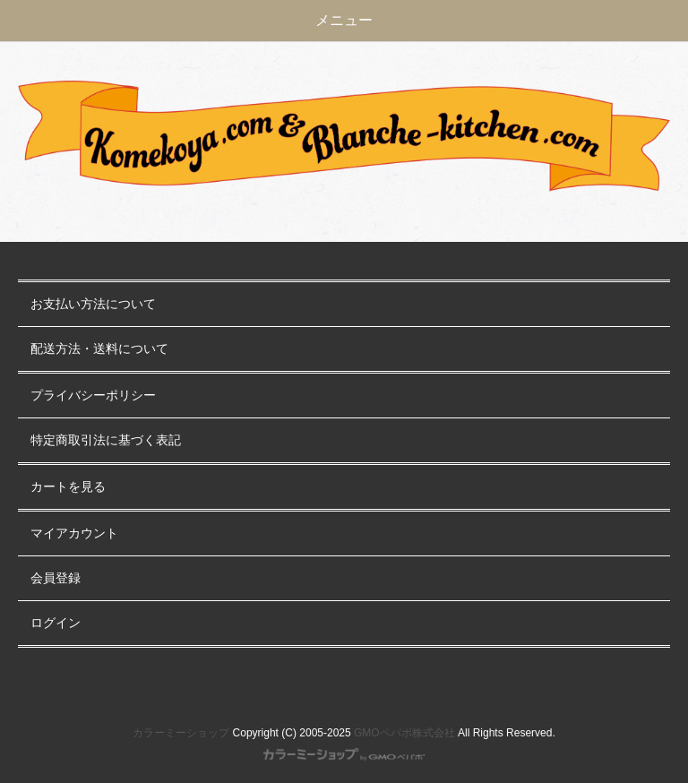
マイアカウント (74, 533)
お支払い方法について (93, 304)
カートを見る (68, 487)
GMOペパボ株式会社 (404, 733)
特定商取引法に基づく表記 (105, 440)
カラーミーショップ (181, 733)
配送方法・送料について (99, 349)
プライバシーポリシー (93, 395)
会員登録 (55, 578)
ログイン (55, 623)
